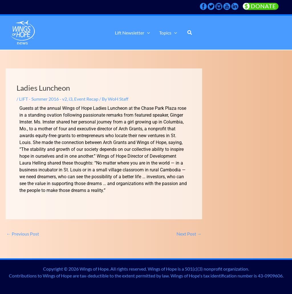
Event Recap (86, 99)
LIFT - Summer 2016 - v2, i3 (45, 99)
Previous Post (22, 233)
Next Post (189, 233)
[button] (147, 33)
